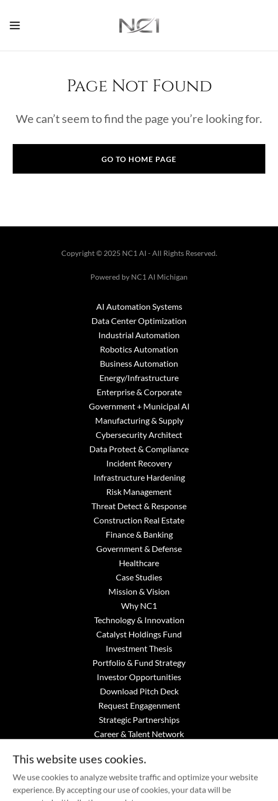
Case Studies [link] (139, 577)
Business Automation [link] (139, 363)
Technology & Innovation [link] (139, 620)
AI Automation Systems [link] (139, 306)
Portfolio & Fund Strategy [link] (139, 662)
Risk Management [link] (139, 492)
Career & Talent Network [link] (139, 734)
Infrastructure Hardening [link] (139, 477)
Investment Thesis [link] (139, 648)
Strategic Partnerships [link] (139, 719)
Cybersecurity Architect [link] (139, 435)
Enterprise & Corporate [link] (139, 392)
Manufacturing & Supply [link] (139, 420)
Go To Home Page (139, 159)
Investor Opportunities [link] (139, 677)
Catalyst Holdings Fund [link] (139, 634)
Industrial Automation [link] (139, 335)
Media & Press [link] (139, 762)
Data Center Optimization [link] (139, 321)
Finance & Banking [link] (139, 534)
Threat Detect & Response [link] (139, 506)
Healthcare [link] (139, 563)
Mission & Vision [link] (139, 591)
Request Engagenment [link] (139, 705)
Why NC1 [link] (139, 605)
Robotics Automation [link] (139, 349)
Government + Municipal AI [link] (139, 406)
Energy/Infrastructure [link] (139, 378)
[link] (139, 25)
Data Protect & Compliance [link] (139, 449)
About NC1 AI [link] (139, 748)
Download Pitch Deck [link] (139, 691)
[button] (24, 25)
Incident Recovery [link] (139, 463)
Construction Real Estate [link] (139, 520)
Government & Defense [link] (139, 548)
